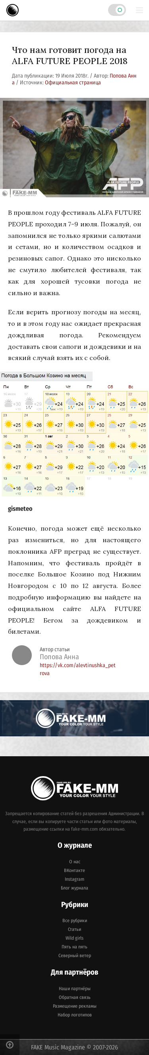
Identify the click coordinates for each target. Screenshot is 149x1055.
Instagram (74, 879)
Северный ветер (74, 955)
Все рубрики (74, 920)
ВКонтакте (74, 870)
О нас (74, 861)
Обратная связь (75, 997)
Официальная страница (73, 82)
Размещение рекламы (75, 1006)
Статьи (74, 929)
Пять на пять (74, 947)
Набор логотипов (75, 1015)
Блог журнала (74, 888)
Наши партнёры (75, 988)
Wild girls (74, 938)
